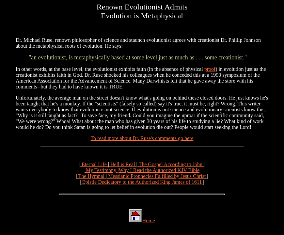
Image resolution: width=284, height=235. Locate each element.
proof (210, 69)
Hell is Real (122, 164)
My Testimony (101, 170)
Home (148, 220)
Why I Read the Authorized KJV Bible (158, 170)
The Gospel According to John (170, 164)
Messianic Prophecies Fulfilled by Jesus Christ (157, 176)
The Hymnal (91, 176)
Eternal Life (94, 164)
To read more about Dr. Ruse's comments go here (141, 138)
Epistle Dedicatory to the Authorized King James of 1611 (142, 182)
